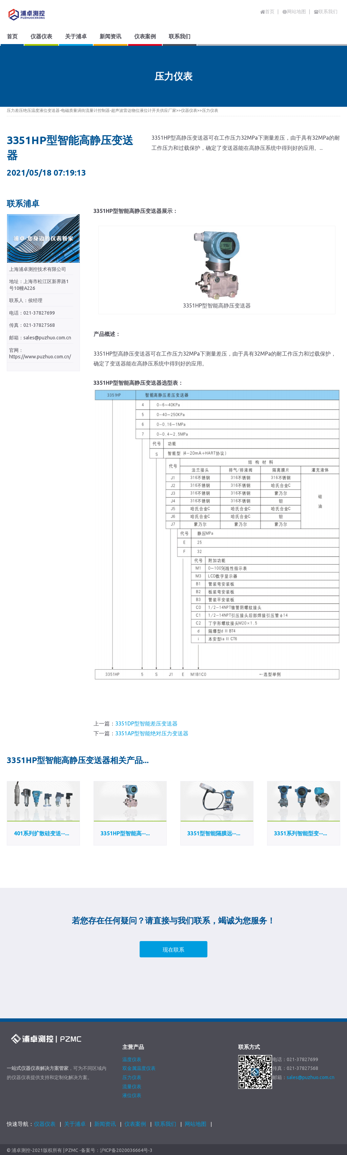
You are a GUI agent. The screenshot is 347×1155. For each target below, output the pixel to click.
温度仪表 (131, 1059)
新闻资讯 (105, 1124)
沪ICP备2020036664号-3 (126, 1150)
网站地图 (195, 1124)
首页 (267, 11)
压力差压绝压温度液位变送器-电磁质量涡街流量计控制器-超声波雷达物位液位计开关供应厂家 (91, 110)
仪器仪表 (189, 110)
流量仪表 (131, 1086)
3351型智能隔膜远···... (213, 833)
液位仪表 (131, 1095)
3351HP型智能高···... (125, 833)
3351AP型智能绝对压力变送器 (151, 733)
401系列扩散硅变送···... (41, 833)
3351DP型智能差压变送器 (146, 723)
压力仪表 (210, 110)
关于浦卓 (75, 1124)
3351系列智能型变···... (300, 833)
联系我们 (165, 1124)
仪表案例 (135, 1124)
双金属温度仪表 (139, 1068)
